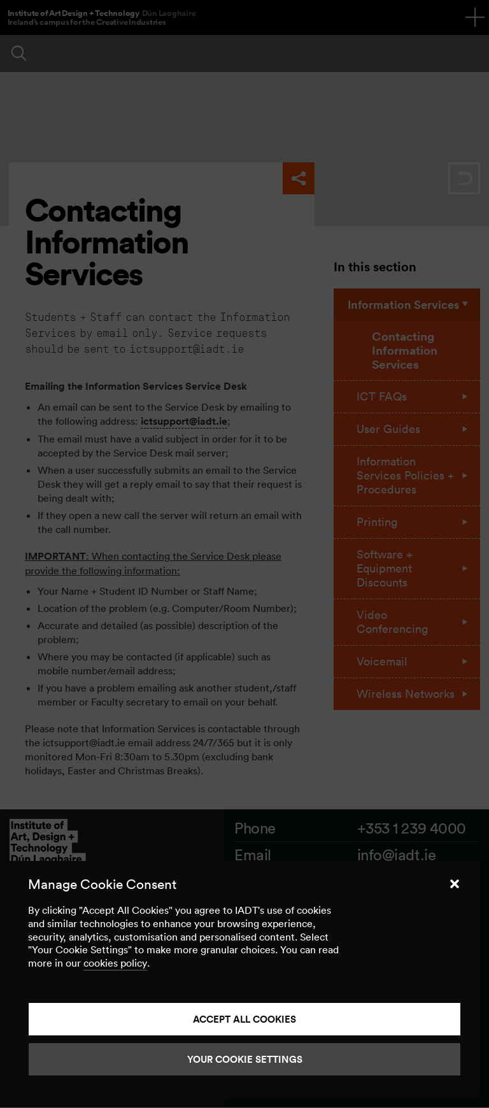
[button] (454, 883)
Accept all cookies (244, 1019)
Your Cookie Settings (244, 1059)
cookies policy (115, 962)
